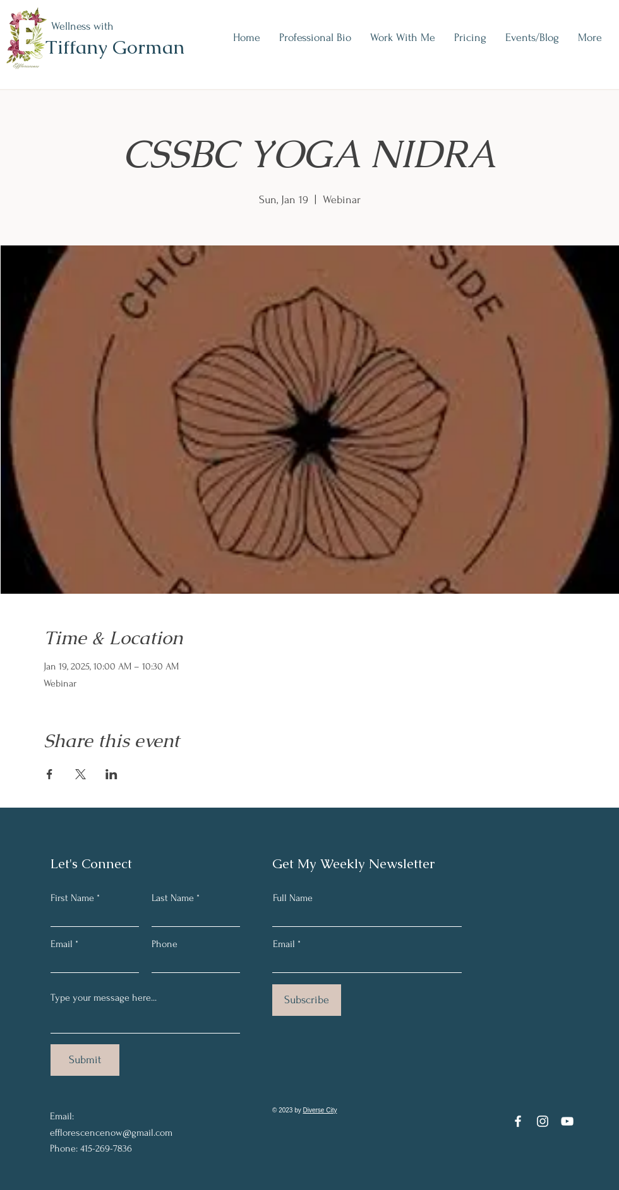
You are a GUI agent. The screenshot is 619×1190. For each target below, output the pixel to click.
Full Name (293, 898)
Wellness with (82, 26)
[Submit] (85, 1060)
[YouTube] (567, 1121)
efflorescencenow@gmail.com (111, 1132)
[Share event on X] (81, 774)
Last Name (173, 898)
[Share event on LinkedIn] (111, 774)
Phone (164, 944)
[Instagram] (542, 1121)
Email (62, 944)
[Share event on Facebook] (50, 774)
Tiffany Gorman (114, 47)
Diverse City (320, 1110)
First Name (72, 898)
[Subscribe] (306, 1000)
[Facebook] (518, 1121)
